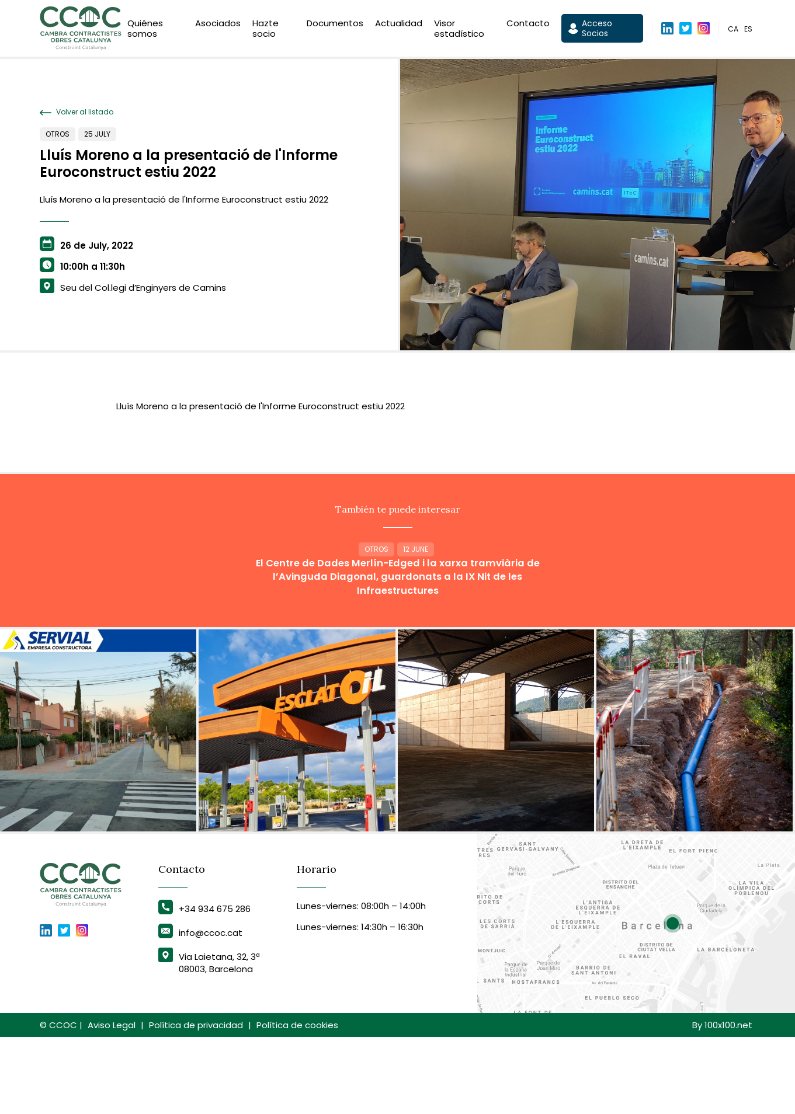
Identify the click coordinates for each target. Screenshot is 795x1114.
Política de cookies (297, 1102)
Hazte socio (265, 30)
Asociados (218, 25)
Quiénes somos (145, 30)
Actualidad (398, 25)
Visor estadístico (459, 30)
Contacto (528, 25)
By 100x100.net (722, 1102)
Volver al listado (76, 112)
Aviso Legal (112, 1102)
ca (733, 31)
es (748, 31)
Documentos (335, 25)
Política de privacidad (196, 1102)
